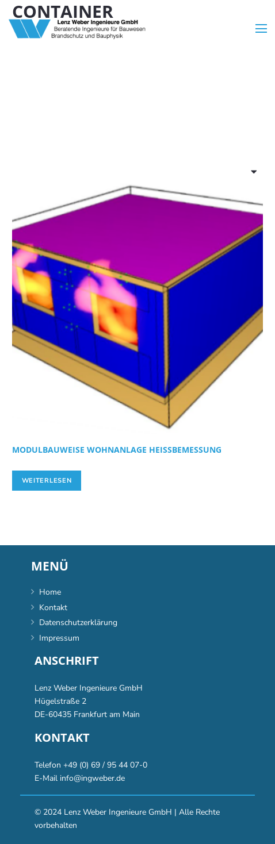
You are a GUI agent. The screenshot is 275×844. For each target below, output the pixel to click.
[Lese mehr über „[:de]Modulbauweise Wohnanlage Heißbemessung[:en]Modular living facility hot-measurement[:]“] (46, 481)
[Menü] (261, 28)
